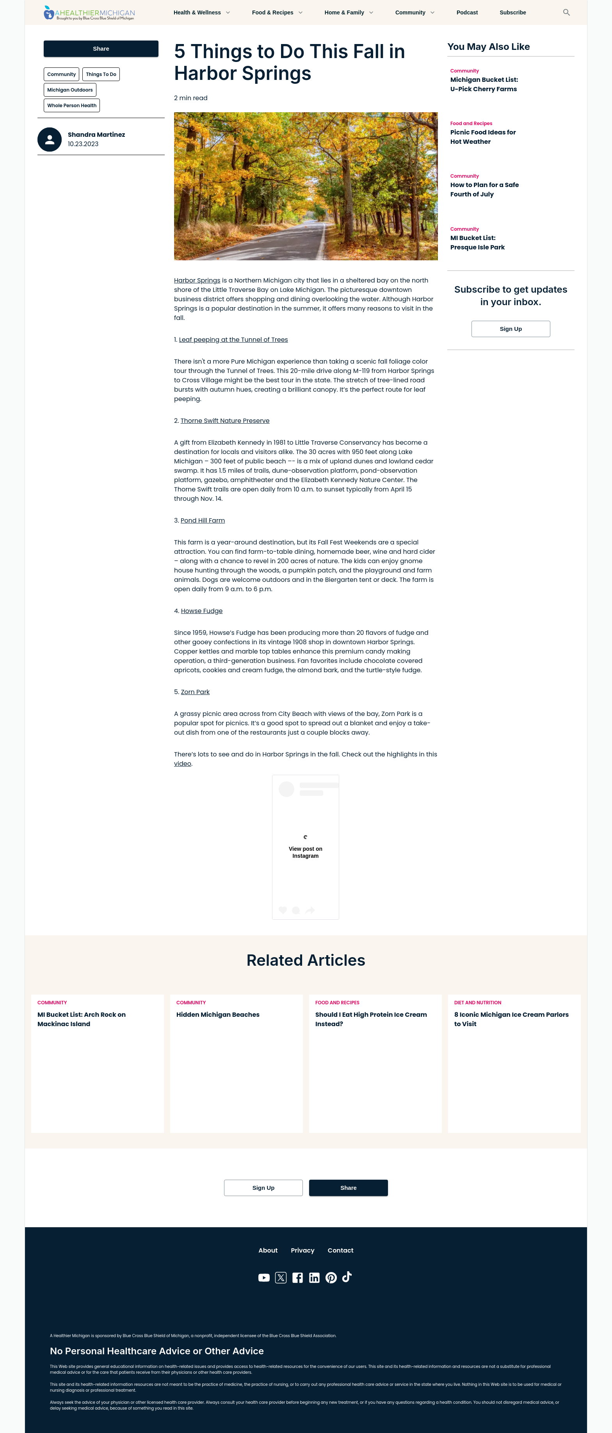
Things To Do (101, 74)
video (182, 763)
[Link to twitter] (281, 1279)
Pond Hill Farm (203, 520)
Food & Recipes (277, 12)
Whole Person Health (71, 105)
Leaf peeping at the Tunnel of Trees (233, 339)
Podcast (467, 12)
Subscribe (512, 12)
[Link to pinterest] (331, 1279)
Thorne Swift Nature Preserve (225, 420)
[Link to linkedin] (314, 1279)
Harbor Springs (197, 280)
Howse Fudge (202, 610)
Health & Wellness (202, 12)
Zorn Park (195, 691)
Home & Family (349, 12)
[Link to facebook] (297, 1279)
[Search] (567, 12)
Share (101, 49)
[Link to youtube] (264, 1279)
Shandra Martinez (96, 134)
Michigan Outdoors (70, 90)
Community (415, 12)
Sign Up (511, 329)
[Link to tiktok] (348, 1279)
